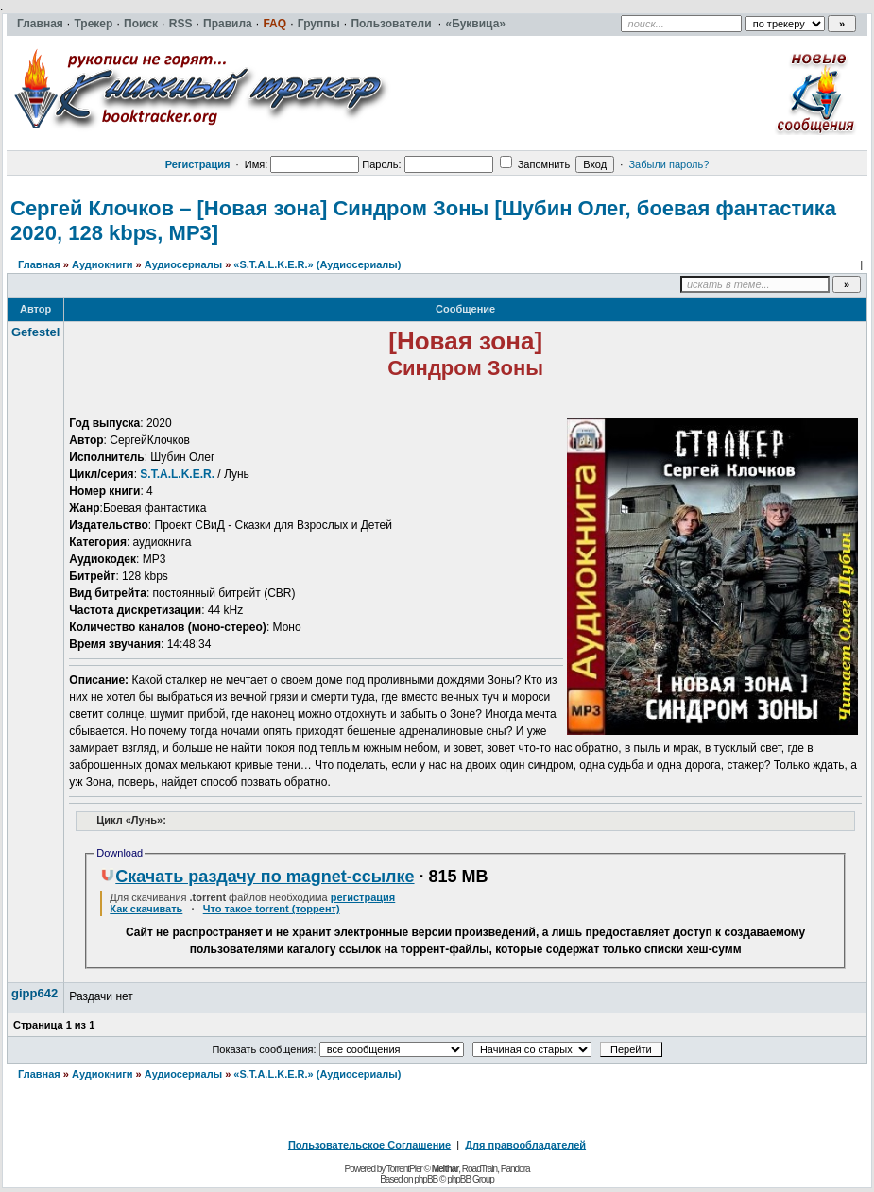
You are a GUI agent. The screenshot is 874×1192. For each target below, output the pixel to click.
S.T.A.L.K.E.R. (177, 474)
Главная (39, 264)
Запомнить (535, 164)
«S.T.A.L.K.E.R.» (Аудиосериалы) (317, 264)
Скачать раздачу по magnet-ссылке (257, 876)
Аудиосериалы (183, 264)
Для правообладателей (525, 1144)
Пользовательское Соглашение (369, 1144)
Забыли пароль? (668, 164)
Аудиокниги (102, 264)
